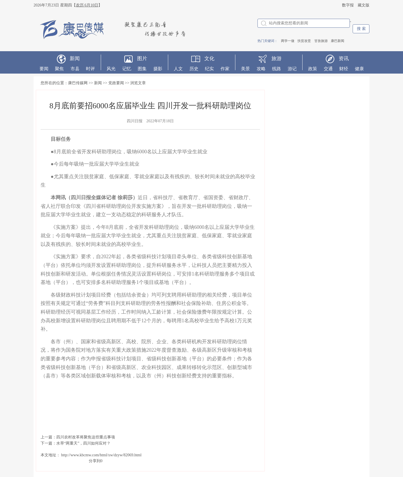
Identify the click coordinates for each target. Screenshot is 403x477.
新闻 (75, 58)
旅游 (276, 58)
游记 (292, 68)
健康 (359, 68)
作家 (225, 68)
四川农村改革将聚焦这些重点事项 (85, 437)
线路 (276, 68)
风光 (111, 68)
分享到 (94, 461)
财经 (343, 68)
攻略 (261, 68)
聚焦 (59, 68)
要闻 (43, 68)
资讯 (344, 58)
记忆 (126, 68)
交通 (328, 68)
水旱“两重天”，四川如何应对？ (83, 443)
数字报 (348, 5)
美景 (245, 68)
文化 (209, 58)
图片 (142, 58)
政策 (312, 68)
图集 (142, 68)
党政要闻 (116, 83)
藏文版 (363, 5)
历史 (193, 68)
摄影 (157, 68)
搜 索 (361, 29)
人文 (178, 68)
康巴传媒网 (78, 83)
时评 (90, 68)
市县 (75, 68)
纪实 (209, 68)
